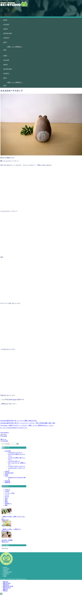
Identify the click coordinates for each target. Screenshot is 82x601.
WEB (6, 476)
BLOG (7, 474)
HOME (5, 567)
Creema (14, 399)
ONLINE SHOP (9, 473)
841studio (7, 480)
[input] (9, 444)
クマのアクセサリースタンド (16, 466)
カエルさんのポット (14, 461)
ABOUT (7, 471)
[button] (17, 444)
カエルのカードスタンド (15, 452)
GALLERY (8, 451)
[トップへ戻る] (1, 594)
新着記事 (7, 482)
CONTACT (6, 573)
